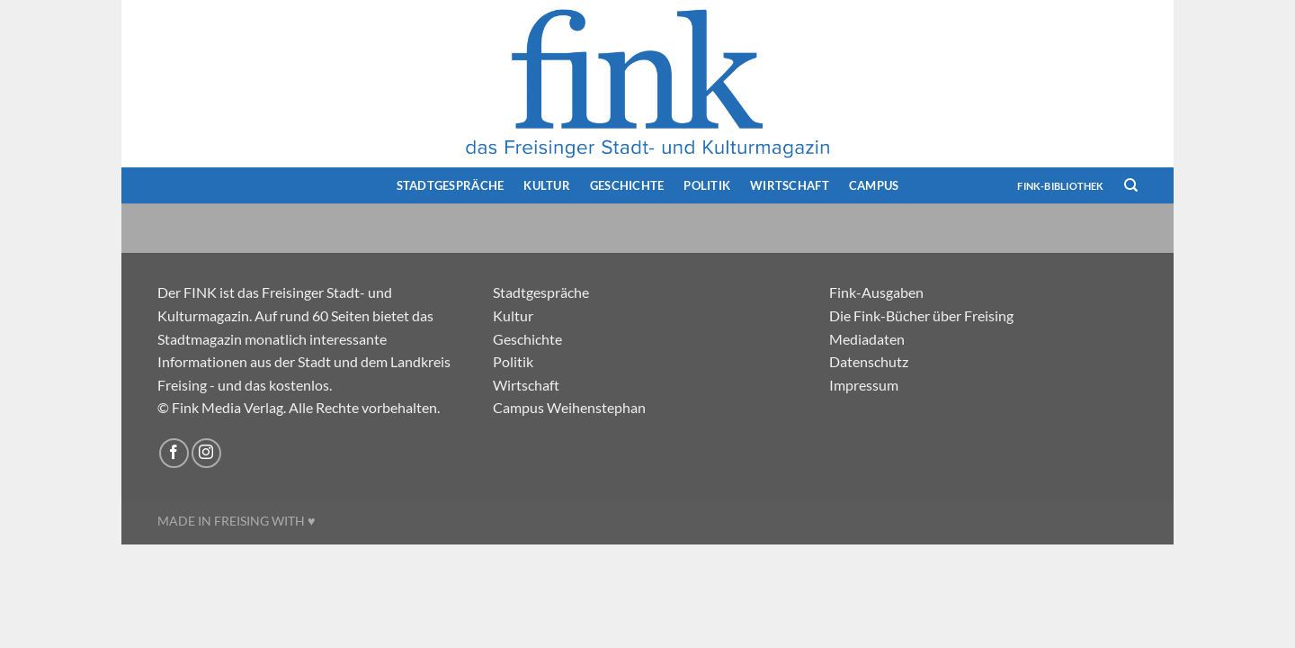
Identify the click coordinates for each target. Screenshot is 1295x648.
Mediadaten (867, 338)
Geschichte (627, 185)
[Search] (1131, 185)
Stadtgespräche (451, 185)
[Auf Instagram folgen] (206, 453)
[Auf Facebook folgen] (174, 453)
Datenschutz (868, 361)
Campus (874, 185)
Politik (706, 185)
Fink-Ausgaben (876, 292)
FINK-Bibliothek (1060, 186)
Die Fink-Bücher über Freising (921, 315)
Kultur (546, 185)
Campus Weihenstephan (569, 407)
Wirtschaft (789, 185)
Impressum (863, 384)
